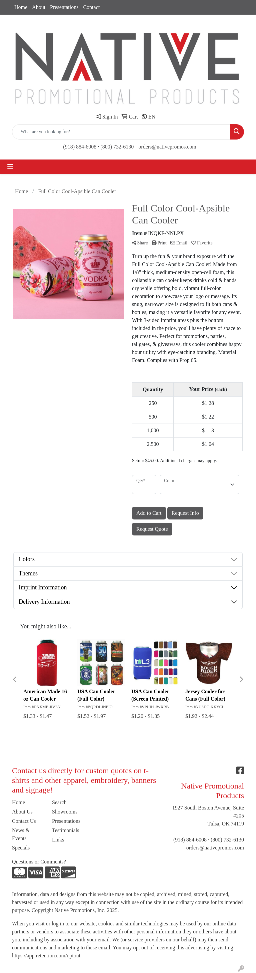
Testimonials (65, 830)
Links (58, 839)
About (38, 7)
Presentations (64, 7)
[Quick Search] (121, 132)
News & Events (21, 834)
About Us (22, 811)
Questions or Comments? (39, 861)
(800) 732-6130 (117, 147)
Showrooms (64, 811)
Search (59, 802)
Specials (21, 847)
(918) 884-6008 (79, 147)
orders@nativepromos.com (167, 147)
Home (20, 7)
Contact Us (24, 821)
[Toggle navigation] (10, 166)
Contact (91, 7)
